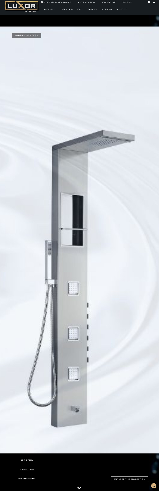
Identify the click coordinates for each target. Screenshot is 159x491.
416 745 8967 (86, 2)
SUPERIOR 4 (66, 9)
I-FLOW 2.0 (92, 9)
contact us (108, 2)
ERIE (79, 9)
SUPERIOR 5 (49, 9)
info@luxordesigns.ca (56, 2)
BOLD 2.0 (107, 9)
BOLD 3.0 (121, 9)
